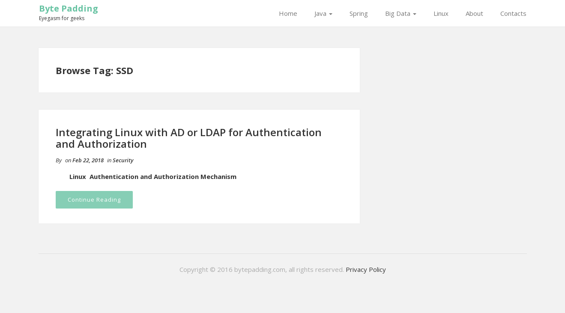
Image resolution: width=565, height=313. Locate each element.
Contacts (513, 13)
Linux (440, 13)
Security (123, 160)
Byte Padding (68, 8)
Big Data (400, 13)
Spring (359, 13)
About (474, 13)
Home (288, 13)
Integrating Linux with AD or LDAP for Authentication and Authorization (189, 137)
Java (323, 13)
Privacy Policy (366, 269)
